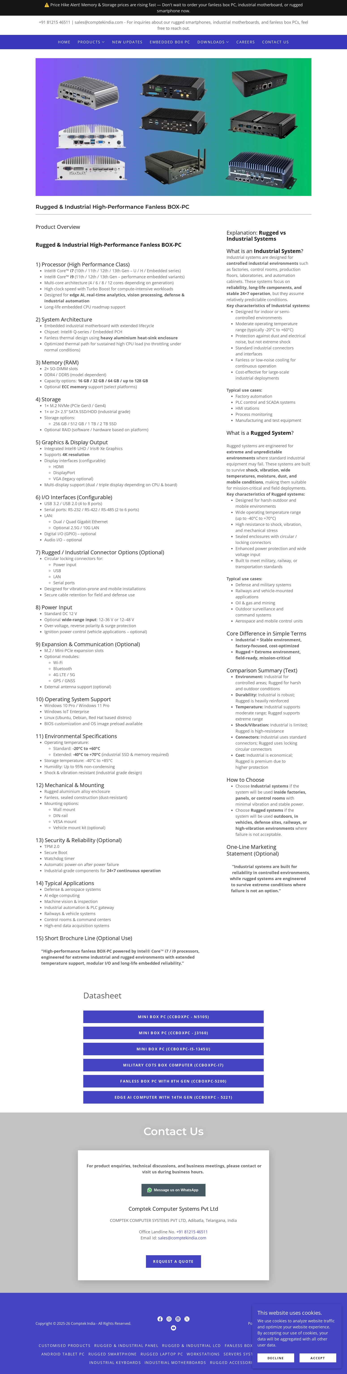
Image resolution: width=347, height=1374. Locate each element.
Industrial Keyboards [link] (115, 1362)
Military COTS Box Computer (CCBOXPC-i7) (173, 1065)
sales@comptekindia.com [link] (99, 22)
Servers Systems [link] (243, 1354)
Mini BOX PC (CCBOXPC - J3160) (173, 1032)
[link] (160, 1319)
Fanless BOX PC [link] (242, 1345)
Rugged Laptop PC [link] (162, 1354)
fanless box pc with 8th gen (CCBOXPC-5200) (173, 1081)
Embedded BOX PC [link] (170, 42)
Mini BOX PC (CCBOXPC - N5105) (173, 1016)
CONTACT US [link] (275, 42)
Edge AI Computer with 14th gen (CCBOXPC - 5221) (174, 1097)
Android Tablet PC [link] (63, 1354)
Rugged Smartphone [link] (112, 1354)
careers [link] (245, 42)
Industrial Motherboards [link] (175, 1362)
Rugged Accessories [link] (234, 1362)
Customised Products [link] (64, 1345)
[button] (91, 42)
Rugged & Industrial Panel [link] (126, 1345)
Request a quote (173, 1261)
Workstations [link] (203, 1354)
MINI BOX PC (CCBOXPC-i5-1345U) (174, 1049)
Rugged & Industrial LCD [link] (191, 1345)
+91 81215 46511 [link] (54, 22)
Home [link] (64, 42)
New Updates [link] (127, 42)
